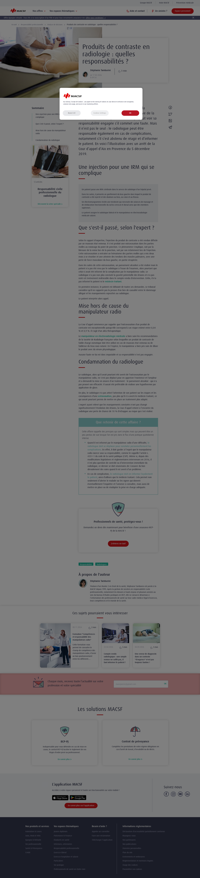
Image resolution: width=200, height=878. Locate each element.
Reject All (71, 113)
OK (130, 113)
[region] (101, 104)
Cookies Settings (99, 113)
